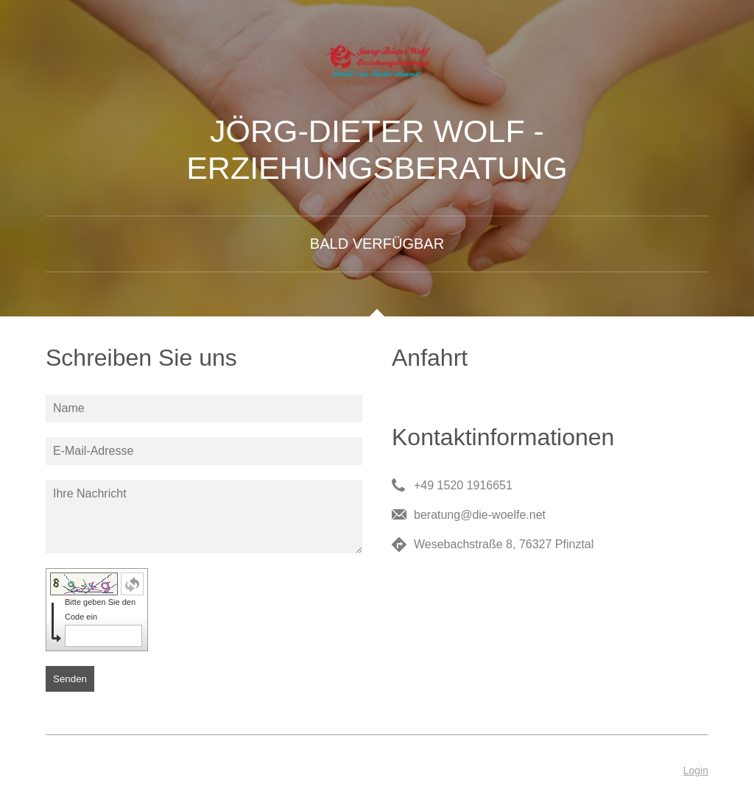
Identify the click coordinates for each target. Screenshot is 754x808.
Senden (70, 678)
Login (695, 770)
